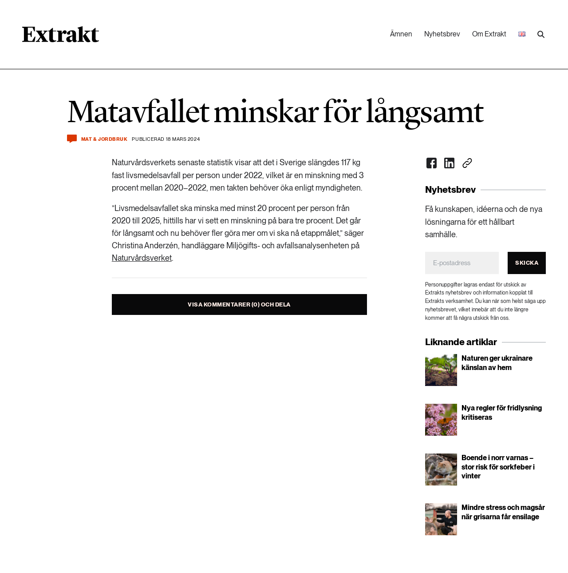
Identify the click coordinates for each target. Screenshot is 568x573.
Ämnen (401, 34)
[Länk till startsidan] (60, 37)
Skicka (526, 262)
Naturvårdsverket (142, 258)
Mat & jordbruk (104, 139)
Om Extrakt (489, 34)
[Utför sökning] (540, 34)
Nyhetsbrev (442, 34)
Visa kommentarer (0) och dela (239, 304)
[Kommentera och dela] (72, 139)
